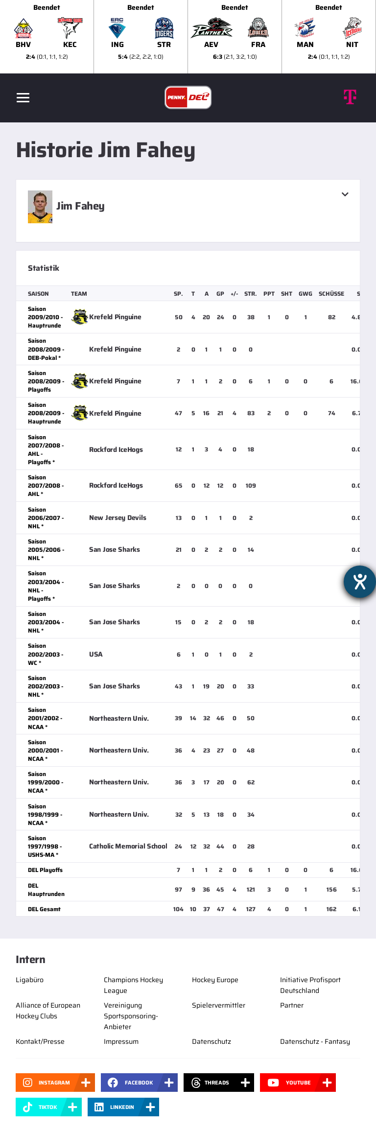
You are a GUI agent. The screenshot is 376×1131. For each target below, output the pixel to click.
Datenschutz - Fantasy (315, 1041)
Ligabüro (30, 979)
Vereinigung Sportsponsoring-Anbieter (131, 1016)
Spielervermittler (218, 1005)
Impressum (121, 1041)
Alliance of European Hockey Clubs (48, 1010)
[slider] (188, 36)
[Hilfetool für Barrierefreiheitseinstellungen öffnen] (360, 582)
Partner (292, 1005)
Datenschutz (211, 1041)
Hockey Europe (215, 979)
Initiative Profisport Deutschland (310, 985)
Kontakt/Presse (40, 1041)
